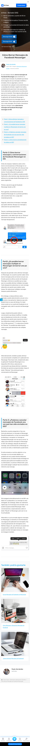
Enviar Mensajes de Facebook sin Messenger (14, 594)
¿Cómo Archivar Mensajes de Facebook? (13, 658)
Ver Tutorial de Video (8, 46)
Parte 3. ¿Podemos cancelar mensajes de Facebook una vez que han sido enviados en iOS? (15, 134)
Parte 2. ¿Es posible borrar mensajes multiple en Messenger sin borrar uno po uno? (15, 127)
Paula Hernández (11, 64)
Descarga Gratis (7, 36)
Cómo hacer (6, 679)
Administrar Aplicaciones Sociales (18, 679)
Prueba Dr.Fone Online (15, 744)
